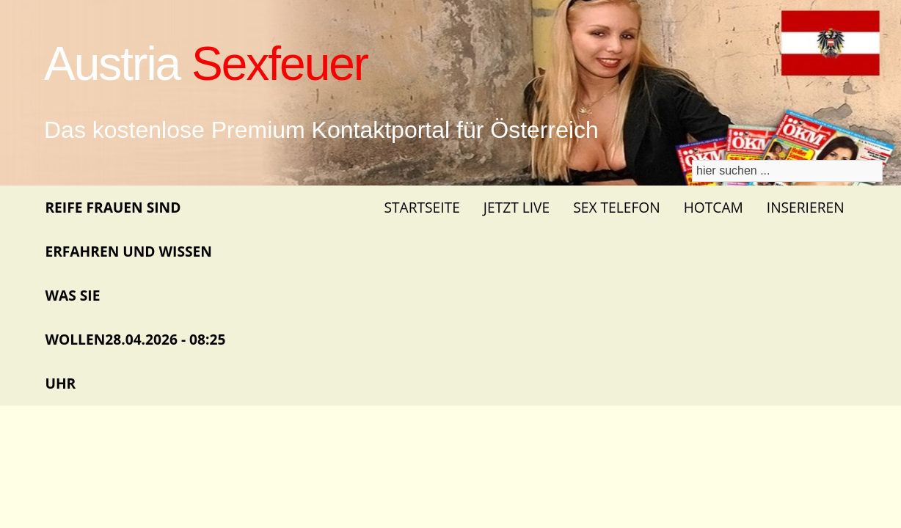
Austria (206, 63)
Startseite (421, 207)
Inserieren (806, 207)
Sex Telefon (616, 207)
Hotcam (713, 207)
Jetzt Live (517, 207)
